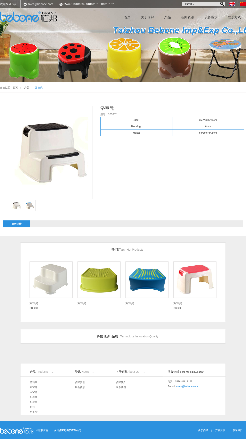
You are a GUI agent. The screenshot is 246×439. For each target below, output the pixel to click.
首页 (127, 17)
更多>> (34, 411)
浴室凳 (33, 387)
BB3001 (51, 305)
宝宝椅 (33, 392)
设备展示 (211, 17)
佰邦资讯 (80, 382)
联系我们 (121, 387)
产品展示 (220, 430)
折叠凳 (33, 397)
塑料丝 (33, 382)
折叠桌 (33, 402)
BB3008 (194, 305)
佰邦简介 (121, 382)
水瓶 (32, 407)
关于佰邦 (147, 17)
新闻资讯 (187, 17)
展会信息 (80, 387)
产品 (167, 17)
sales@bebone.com (40, 4)
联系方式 (234, 17)
